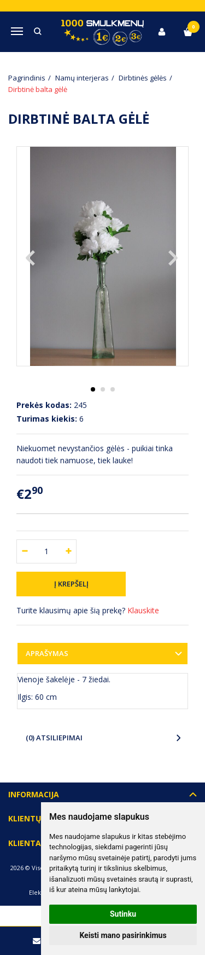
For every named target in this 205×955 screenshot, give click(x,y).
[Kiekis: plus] (69, 551)
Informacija (33, 794)
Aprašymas (47, 653)
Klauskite (143, 610)
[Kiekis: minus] (24, 551)
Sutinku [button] (123, 914)
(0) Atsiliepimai (54, 738)
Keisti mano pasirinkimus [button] (122, 935)
